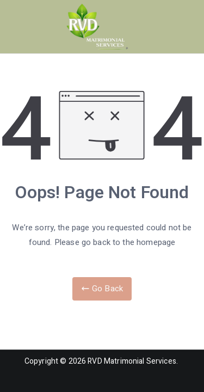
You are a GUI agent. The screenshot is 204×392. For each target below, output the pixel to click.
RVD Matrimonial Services (132, 361)
